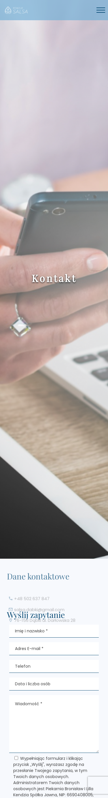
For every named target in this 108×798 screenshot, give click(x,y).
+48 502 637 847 (32, 602)
